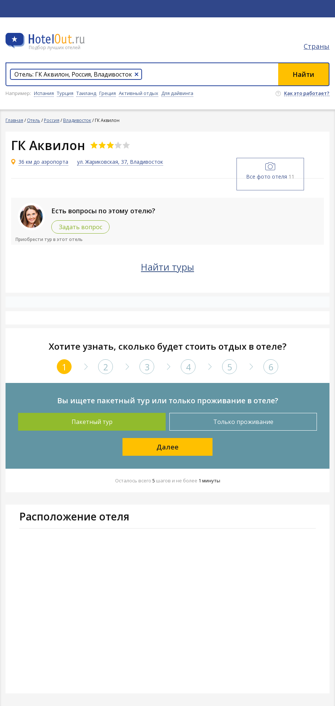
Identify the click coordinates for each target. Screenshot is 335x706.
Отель (33, 120)
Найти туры (167, 267)
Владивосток (77, 120)
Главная (14, 120)
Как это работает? (306, 93)
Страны (316, 46)
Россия (51, 120)
